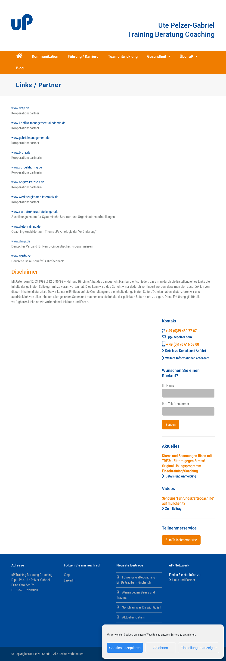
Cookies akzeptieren (125, 648)
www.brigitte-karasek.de (27, 182)
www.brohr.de (20, 152)
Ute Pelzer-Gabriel (39, 654)
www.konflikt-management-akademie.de (38, 123)
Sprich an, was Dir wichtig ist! (141, 607)
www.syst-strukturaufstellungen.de (34, 212)
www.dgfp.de (20, 108)
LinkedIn (69, 580)
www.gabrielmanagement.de (30, 138)
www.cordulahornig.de (26, 167)
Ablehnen (160, 648)
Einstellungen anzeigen (199, 648)
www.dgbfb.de (21, 256)
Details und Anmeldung (180, 476)
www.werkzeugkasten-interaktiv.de (34, 197)
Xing (67, 575)
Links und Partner (183, 580)
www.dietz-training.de (25, 226)
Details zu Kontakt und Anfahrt (185, 351)
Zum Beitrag (173, 509)
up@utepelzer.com (179, 337)
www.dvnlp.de (20, 241)
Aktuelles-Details (133, 617)
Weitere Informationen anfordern (187, 358)
